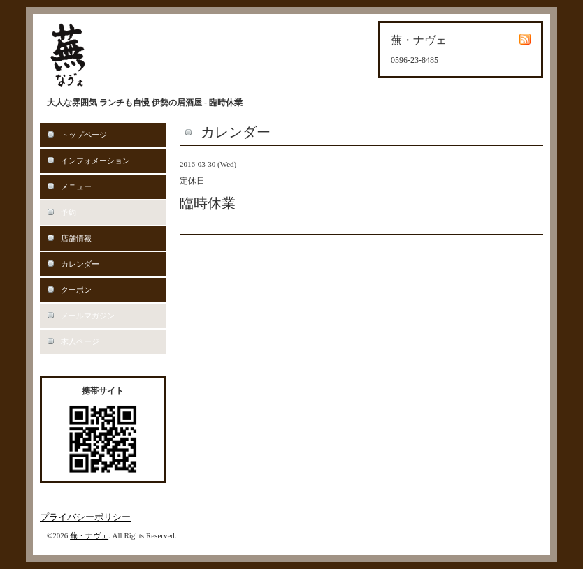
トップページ (84, 135)
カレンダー (80, 264)
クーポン (76, 290)
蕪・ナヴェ (89, 535)
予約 (68, 212)
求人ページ (80, 341)
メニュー (76, 186)
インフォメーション (95, 160)
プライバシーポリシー (85, 517)
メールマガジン (88, 315)
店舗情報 (76, 238)
